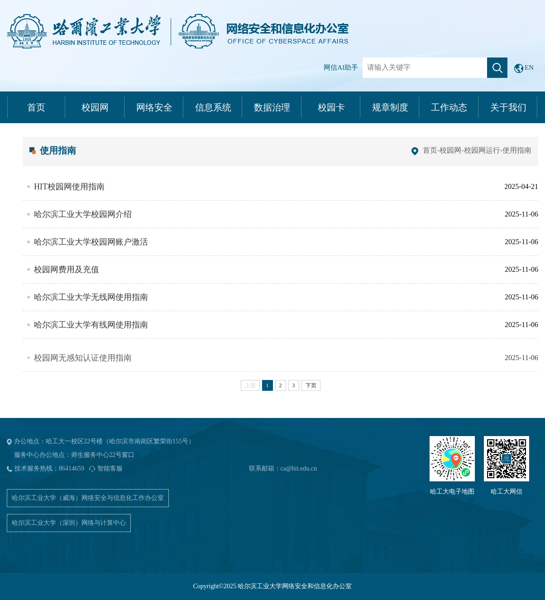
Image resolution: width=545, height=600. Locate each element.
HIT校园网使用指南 (69, 193)
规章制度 (390, 107)
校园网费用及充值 (66, 276)
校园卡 (331, 107)
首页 (36, 107)
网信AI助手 (341, 67)
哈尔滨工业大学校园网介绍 (83, 221)
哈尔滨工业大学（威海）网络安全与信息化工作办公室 (88, 497)
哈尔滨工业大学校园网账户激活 (91, 248)
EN (524, 68)
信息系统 (213, 107)
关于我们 (508, 107)
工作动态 (449, 107)
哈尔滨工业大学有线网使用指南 (91, 331)
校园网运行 (482, 156)
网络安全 (154, 107)
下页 (311, 392)
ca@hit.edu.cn (299, 468)
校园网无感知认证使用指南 (83, 370)
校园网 (95, 107)
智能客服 (110, 468)
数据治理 (272, 107)
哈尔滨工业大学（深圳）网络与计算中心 (69, 522)
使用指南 (516, 156)
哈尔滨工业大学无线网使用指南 (91, 303)
